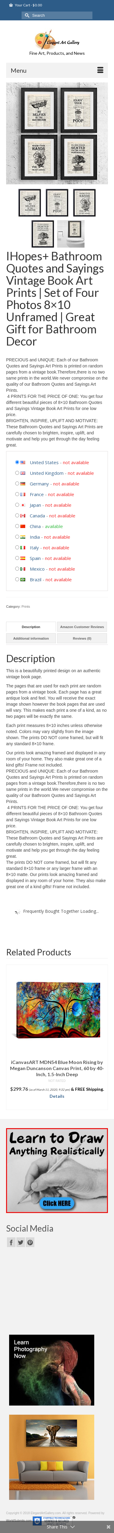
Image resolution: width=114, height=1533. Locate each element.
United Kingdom (47, 473)
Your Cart (25, 5)
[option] (57, 1037)
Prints (26, 606)
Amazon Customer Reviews (82, 627)
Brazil (35, 579)
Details (57, 1096)
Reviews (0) (82, 638)
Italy (34, 547)
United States (44, 462)
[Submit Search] (26, 15)
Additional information (31, 638)
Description (31, 627)
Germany (39, 484)
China (35, 526)
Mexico (37, 569)
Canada (37, 516)
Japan (35, 505)
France (37, 494)
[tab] (31, 627)
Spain (35, 558)
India (35, 537)
